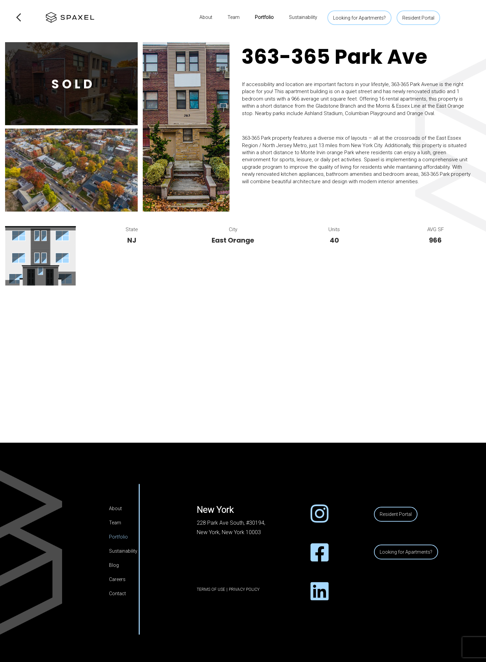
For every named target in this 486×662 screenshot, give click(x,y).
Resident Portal (418, 18)
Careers (117, 579)
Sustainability (303, 17)
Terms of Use (211, 589)
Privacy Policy (244, 589)
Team (233, 17)
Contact (117, 593)
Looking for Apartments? (359, 18)
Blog (114, 565)
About (205, 17)
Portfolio (264, 17)
